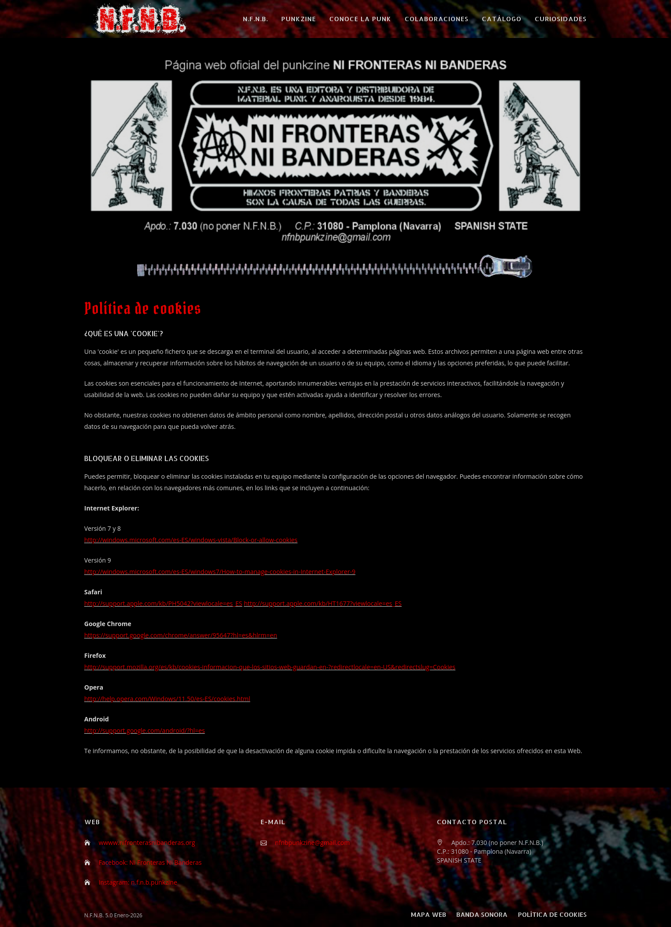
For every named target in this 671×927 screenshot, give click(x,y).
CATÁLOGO (502, 19)
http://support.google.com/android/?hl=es (144, 730)
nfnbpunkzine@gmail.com (312, 842)
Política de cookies (552, 914)
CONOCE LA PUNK (360, 19)
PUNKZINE (298, 19)
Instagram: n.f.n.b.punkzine (138, 882)
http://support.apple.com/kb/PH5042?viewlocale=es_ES (163, 603)
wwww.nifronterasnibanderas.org (147, 842)
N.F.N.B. (255, 19)
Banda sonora (481, 914)
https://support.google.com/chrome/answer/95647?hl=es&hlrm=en (180, 635)
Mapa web (428, 914)
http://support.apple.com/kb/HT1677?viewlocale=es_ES (323, 603)
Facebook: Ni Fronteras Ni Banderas (150, 862)
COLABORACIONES (437, 19)
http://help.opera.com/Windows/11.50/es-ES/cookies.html (167, 698)
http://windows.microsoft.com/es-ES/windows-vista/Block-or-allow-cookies (191, 540)
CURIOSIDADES (561, 19)
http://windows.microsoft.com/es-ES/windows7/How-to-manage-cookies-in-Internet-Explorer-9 (219, 571)
